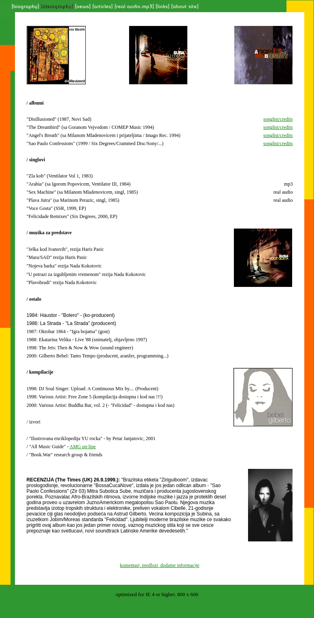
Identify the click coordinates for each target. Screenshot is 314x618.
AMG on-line (83, 446)
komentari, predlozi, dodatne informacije (159, 565)
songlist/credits (278, 119)
